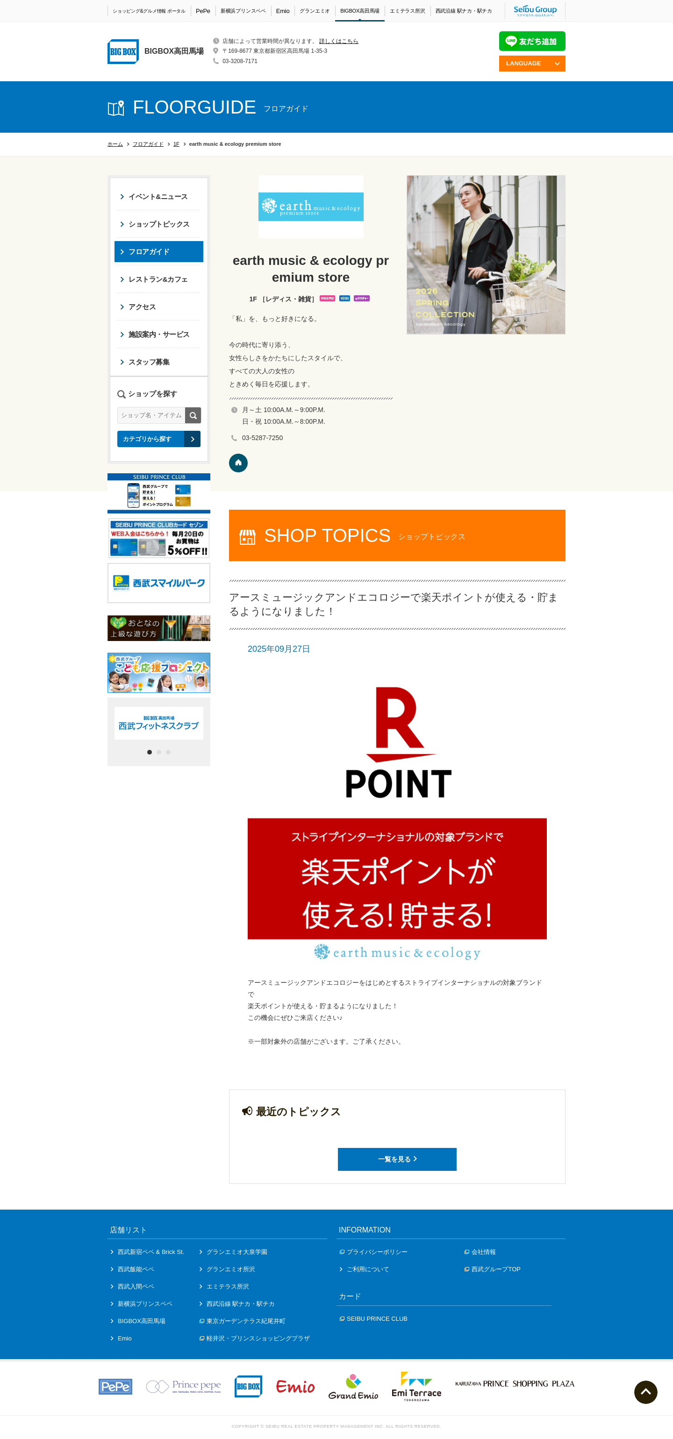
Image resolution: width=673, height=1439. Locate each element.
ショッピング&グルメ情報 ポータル (149, 11)
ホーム (115, 144)
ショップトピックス (155, 224)
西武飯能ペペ (132, 1269)
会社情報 (480, 1251)
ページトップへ (646, 1392)
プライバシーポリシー (374, 1251)
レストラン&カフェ (154, 279)
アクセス (138, 307)
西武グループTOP (493, 1269)
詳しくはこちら (338, 41)
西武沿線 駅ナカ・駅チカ (464, 11)
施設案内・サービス (155, 334)
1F (176, 144)
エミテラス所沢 (407, 11)
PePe (203, 10)
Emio (283, 10)
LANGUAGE (533, 63)
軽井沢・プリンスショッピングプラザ (255, 1338)
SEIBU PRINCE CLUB (374, 1318)
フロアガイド (148, 144)
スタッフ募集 (144, 362)
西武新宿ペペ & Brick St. (147, 1251)
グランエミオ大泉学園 (233, 1251)
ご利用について (364, 1269)
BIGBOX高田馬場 (359, 11)
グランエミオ (315, 11)
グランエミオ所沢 (227, 1269)
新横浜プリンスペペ (243, 11)
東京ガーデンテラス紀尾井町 (243, 1321)
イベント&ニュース (154, 196)
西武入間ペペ (132, 1286)
